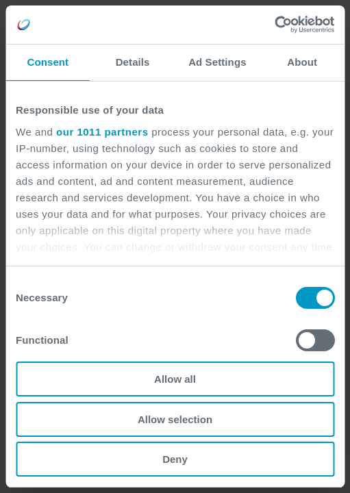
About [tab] (302, 62)
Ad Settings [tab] (217, 62)
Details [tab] (133, 62)
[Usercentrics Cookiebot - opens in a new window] (274, 25)
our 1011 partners (102, 132)
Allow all (175, 379)
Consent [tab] (48, 62)
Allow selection (175, 419)
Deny (175, 459)
